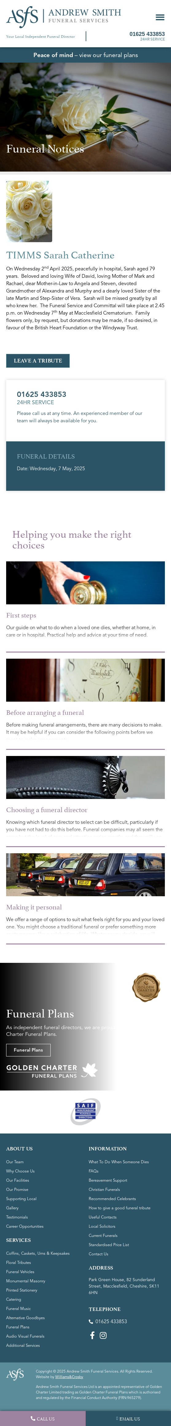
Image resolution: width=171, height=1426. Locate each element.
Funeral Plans (17, 1327)
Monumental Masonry (25, 1281)
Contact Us (98, 1254)
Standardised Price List (109, 1244)
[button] (160, 17)
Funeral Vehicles (20, 1271)
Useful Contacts (103, 1217)
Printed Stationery (21, 1290)
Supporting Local (21, 1198)
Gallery (12, 1208)
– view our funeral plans (85, 55)
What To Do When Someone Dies (119, 1162)
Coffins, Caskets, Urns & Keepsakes (38, 1253)
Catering (13, 1299)
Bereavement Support (108, 1180)
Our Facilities (17, 1180)
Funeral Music (18, 1308)
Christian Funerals (104, 1189)
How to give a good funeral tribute (119, 1208)
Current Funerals (103, 1235)
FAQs (94, 1171)
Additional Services (23, 1345)
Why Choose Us (20, 1171)
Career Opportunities (25, 1226)
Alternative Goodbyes (25, 1318)
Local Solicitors (102, 1226)
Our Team (15, 1162)
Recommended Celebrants (112, 1198)
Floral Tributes (18, 1262)
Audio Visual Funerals (25, 1336)
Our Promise (17, 1189)
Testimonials (17, 1217)
